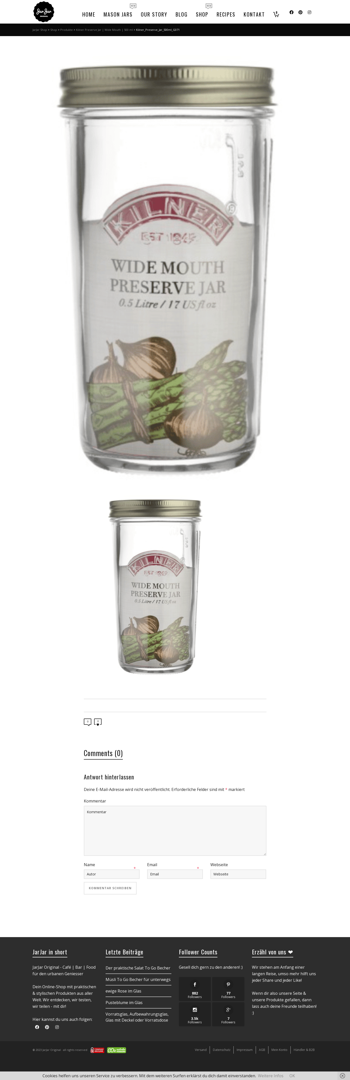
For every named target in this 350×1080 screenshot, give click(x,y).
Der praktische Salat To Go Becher (138, 968)
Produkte (66, 30)
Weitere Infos (270, 1075)
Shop (53, 30)
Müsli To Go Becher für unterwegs (138, 979)
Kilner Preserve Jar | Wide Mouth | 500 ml (104, 30)
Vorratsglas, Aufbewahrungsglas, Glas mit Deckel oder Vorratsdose (137, 1017)
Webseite (219, 864)
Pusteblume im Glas (124, 1002)
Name (89, 864)
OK (292, 1075)
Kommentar (95, 801)
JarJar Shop (40, 30)
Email (152, 864)
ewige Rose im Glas (123, 991)
